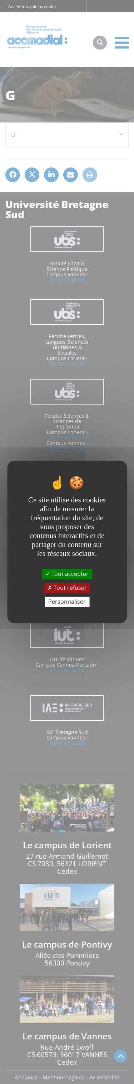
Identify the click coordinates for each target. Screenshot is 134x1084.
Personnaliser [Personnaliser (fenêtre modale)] (67, 602)
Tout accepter (67, 574)
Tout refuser (67, 588)
